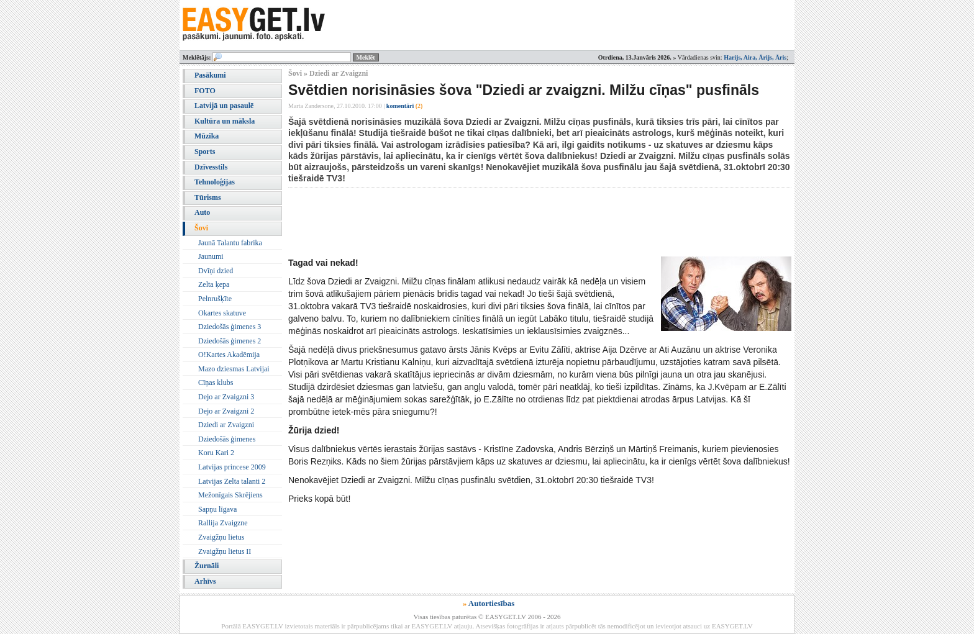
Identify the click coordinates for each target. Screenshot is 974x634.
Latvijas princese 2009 (232, 467)
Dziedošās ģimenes (226, 439)
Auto (202, 212)
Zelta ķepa (213, 284)
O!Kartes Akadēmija (229, 354)
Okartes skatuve (222, 313)
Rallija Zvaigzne (223, 523)
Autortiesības (491, 603)
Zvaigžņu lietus (221, 537)
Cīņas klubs (215, 382)
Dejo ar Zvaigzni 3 (226, 396)
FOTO (205, 90)
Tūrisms (207, 197)
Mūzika (206, 136)
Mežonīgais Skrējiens (230, 495)
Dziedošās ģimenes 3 (229, 326)
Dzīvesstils (210, 167)
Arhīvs (205, 581)
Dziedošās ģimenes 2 (229, 341)
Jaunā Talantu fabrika (230, 242)
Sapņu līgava (217, 509)
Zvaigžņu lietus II (224, 551)
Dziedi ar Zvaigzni (226, 424)
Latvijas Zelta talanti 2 (231, 481)
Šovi (201, 228)
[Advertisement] (514, 222)
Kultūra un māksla (224, 121)
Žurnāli (206, 565)
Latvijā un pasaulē (223, 105)
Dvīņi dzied (215, 270)
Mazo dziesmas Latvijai (234, 369)
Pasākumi (210, 75)
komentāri (404, 105)
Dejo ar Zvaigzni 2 (226, 411)
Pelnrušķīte (215, 298)
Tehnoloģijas (214, 182)
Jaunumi (211, 256)
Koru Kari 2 (216, 452)
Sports (204, 151)
